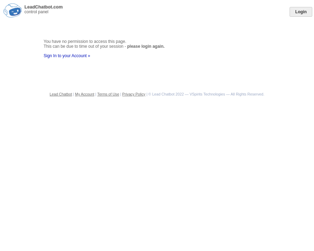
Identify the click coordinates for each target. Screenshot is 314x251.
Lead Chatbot (61, 94)
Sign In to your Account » (67, 55)
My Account (84, 94)
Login (301, 11)
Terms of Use (108, 94)
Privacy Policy (133, 94)
